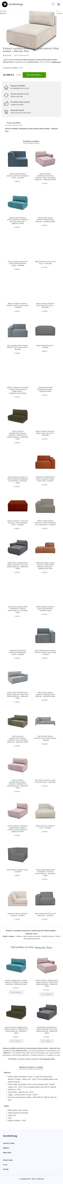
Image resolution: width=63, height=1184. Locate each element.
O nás (5, 1165)
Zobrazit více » (56, 62)
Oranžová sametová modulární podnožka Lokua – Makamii (17, 652)
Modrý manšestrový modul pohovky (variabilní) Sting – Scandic (18, 176)
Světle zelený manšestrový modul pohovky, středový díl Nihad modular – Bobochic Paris (17, 435)
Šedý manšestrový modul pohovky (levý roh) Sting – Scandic (18, 347)
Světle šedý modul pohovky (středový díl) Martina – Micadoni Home (45, 694)
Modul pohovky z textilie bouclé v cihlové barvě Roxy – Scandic (17, 522)
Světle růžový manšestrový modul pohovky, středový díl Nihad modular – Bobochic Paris (17, 784)
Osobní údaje (7, 1160)
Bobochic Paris (33, 62)
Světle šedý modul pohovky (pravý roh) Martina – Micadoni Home (45, 219)
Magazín (6, 1148)
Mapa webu (7, 1152)
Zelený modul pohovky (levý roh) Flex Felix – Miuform (45, 305)
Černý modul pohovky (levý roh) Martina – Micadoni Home (45, 608)
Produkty (5, 11)
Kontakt (5, 1169)
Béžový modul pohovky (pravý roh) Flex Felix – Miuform (45, 433)
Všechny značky (9, 1143)
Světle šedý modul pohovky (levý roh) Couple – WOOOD (45, 738)
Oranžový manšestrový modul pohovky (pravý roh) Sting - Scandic (45, 479)
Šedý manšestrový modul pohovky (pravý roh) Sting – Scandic (45, 652)
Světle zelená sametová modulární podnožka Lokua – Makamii (18, 263)
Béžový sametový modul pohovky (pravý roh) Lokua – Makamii (18, 305)
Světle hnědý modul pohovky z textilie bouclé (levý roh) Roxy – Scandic (45, 522)
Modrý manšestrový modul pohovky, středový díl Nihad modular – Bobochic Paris (16, 982)
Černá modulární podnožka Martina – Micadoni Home (45, 389)
